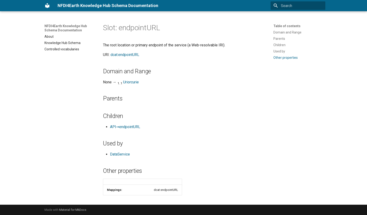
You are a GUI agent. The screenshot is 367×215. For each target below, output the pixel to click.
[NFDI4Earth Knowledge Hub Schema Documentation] (47, 5)
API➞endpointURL (125, 127)
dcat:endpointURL (124, 54)
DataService (120, 154)
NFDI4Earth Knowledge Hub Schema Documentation (65, 28)
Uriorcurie (131, 82)
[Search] (298, 5)
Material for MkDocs (72, 209)
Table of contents (287, 26)
